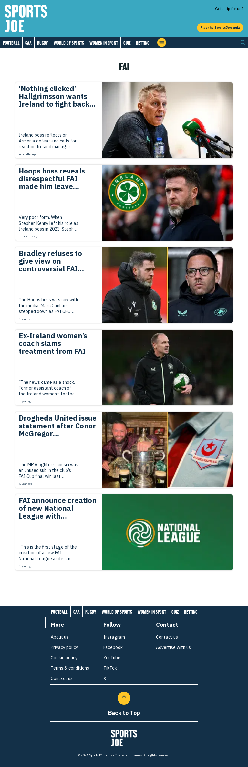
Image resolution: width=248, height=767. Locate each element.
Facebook (113, 647)
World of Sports (69, 43)
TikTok (110, 668)
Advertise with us (173, 647)
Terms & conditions (70, 668)
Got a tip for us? (229, 8)
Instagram (114, 637)
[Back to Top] (124, 698)
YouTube (111, 657)
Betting (142, 43)
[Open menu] (161, 42)
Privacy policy (64, 647)
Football (11, 43)
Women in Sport (103, 43)
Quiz (126, 43)
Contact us (62, 678)
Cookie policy (64, 657)
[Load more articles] (124, 584)
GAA (28, 43)
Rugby (42, 43)
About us (59, 637)
